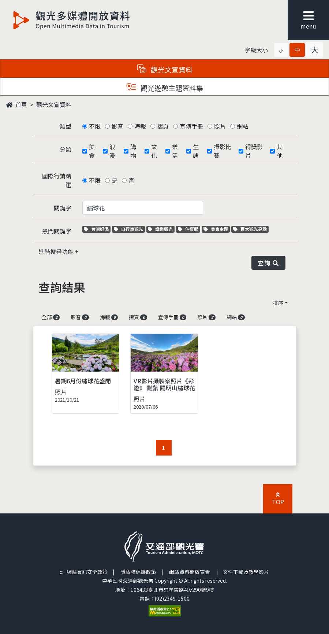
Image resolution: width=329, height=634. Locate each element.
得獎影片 (254, 151)
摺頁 (163, 126)
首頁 (16, 104)
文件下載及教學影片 (246, 571)
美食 (92, 151)
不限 (95, 126)
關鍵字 (62, 207)
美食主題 (216, 229)
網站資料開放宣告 (189, 571)
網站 (242, 126)
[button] (281, 50)
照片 (220, 126)
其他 (280, 151)
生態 (196, 151)
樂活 (175, 151)
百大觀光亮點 (250, 229)
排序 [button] (278, 302)
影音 (117, 126)
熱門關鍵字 (56, 230)
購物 (133, 151)
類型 (65, 126)
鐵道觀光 (161, 229)
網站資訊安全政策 (87, 571)
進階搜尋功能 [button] (56, 251)
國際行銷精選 (56, 180)
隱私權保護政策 (138, 571)
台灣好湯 (97, 229)
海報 (140, 126)
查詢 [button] (268, 262)
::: (61, 571)
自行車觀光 (128, 229)
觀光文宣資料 (53, 104)
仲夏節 (189, 229)
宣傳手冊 (191, 126)
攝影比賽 (222, 151)
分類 (65, 149)
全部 (51, 317)
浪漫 (112, 151)
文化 (154, 151)
